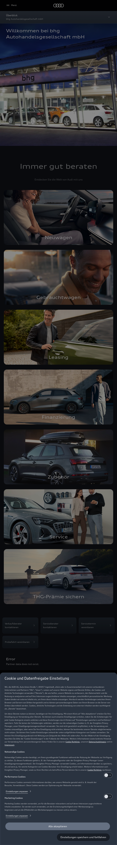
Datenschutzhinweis (97, 742)
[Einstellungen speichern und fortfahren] (83, 837)
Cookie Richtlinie (73, 742)
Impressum (9, 745)
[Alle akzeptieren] (57, 826)
